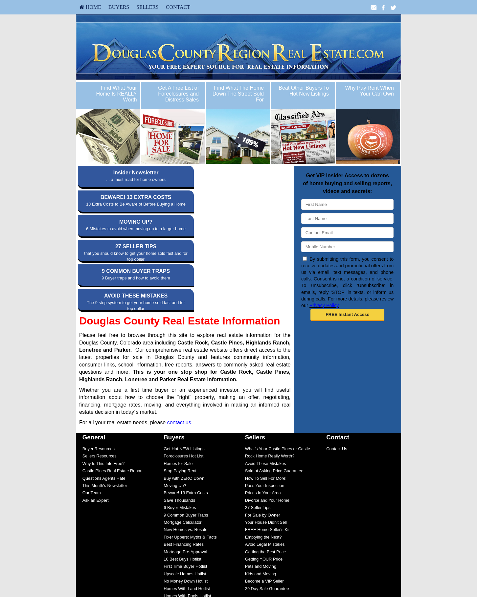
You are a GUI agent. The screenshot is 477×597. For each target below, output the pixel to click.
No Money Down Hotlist (186, 507)
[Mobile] (347, 246)
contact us (179, 348)
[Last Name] (347, 218)
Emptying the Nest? (263, 463)
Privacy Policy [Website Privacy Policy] (324, 305)
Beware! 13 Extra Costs (186, 418)
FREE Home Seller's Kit (267, 455)
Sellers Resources (99, 382)
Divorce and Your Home (267, 426)
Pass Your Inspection (264, 411)
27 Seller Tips (258, 433)
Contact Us (336, 374)
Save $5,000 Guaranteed (187, 536)
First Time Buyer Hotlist (185, 492)
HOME (90, 7)
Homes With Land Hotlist (187, 514)
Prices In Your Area (263, 418)
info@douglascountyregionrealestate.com (238, 571)
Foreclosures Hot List (183, 382)
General (93, 363)
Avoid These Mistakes (265, 389)
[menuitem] (90, 7)
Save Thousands (179, 426)
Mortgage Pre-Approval (185, 477)
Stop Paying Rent (180, 396)
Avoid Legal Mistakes (265, 470)
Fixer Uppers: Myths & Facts (190, 463)
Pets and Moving (260, 492)
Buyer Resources (98, 374)
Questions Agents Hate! (104, 404)
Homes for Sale (178, 389)
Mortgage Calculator (182, 448)
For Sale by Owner (262, 441)
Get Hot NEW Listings (184, 374)
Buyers (118, 7)
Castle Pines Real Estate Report (112, 396)
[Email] (347, 232)
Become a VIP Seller (264, 507)
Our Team (91, 418)
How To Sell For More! (265, 404)
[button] (347, 315)
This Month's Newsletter (104, 411)
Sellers (147, 7)
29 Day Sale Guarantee (267, 514)
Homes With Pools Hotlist (187, 522)
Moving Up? (175, 411)
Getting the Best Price (265, 477)
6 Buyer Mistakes (180, 433)
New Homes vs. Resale (185, 455)
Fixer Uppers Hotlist (182, 529)
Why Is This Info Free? (103, 389)
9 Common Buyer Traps (186, 441)
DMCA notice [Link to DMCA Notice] (238, 587)
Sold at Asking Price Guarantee (274, 396)
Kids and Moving (260, 499)
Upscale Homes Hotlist (185, 499)
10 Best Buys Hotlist (182, 485)
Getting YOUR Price (264, 485)
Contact (178, 7)
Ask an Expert (95, 426)
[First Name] (347, 204)
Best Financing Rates (184, 470)
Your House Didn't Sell (266, 448)
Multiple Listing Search (185, 544)
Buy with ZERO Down (184, 404)
